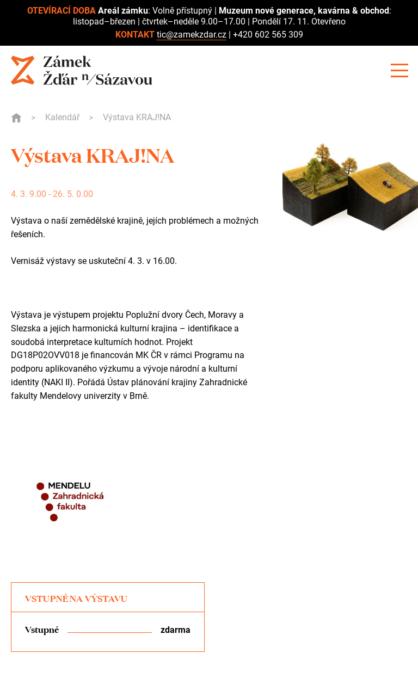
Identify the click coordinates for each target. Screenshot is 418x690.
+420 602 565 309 (268, 34)
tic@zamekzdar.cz (191, 34)
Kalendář (62, 117)
